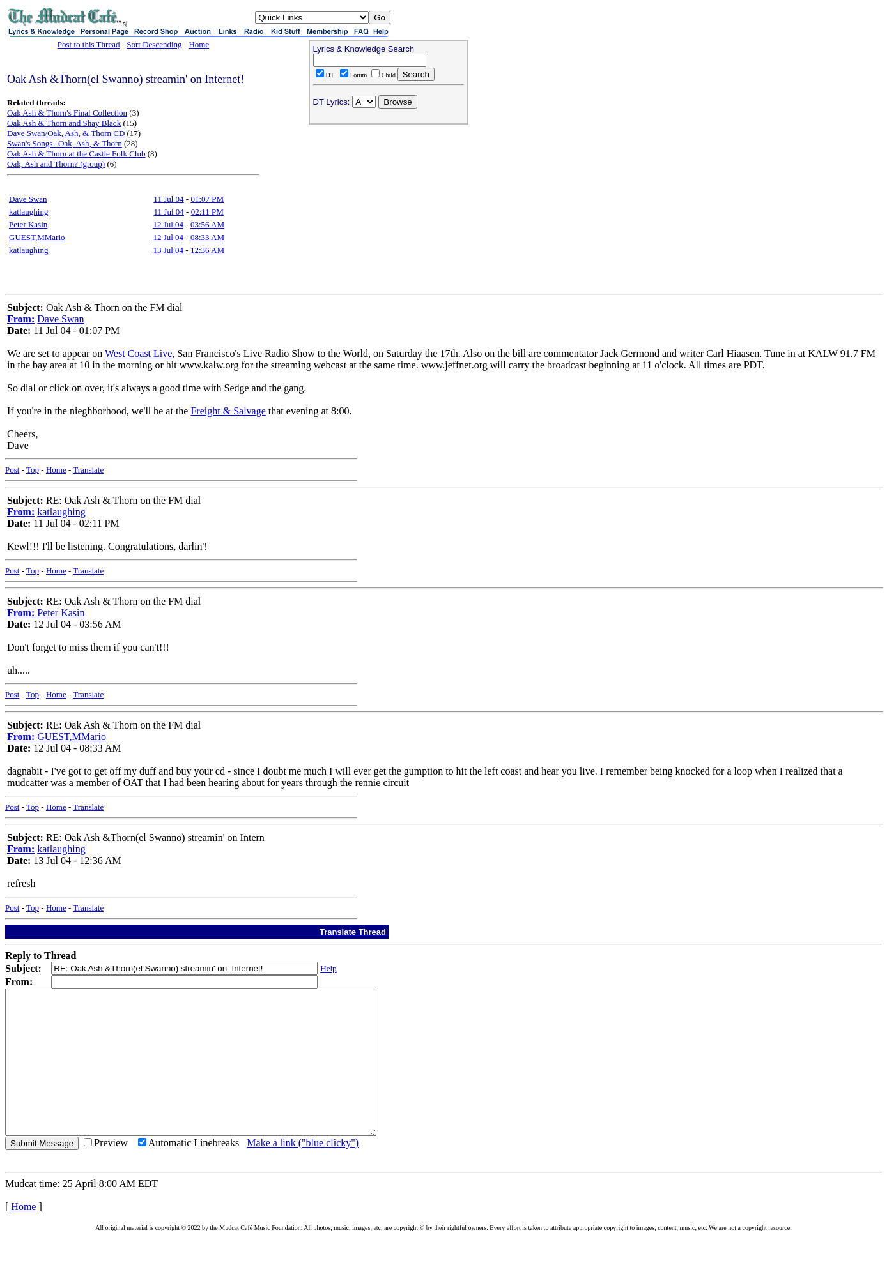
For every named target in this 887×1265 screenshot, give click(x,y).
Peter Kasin (28, 224)
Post (12, 469)
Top (32, 469)
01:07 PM (207, 199)
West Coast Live (138, 353)
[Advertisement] (388, 211)
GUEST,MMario (37, 237)
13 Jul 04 (168, 250)
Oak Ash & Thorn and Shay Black (64, 123)
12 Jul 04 (168, 224)
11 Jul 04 (168, 199)
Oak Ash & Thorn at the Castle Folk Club (76, 153)
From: (21, 319)
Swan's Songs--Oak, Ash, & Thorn (64, 143)
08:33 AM (207, 237)
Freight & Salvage (227, 410)
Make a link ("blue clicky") (303, 1171)
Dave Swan (28, 199)
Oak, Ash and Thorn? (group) (56, 164)
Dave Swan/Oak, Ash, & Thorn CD (66, 133)
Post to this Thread (89, 44)
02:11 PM (207, 211)
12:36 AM (207, 250)
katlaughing (28, 211)
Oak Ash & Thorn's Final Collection (67, 112)
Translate (88, 469)
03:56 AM (207, 224)
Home (199, 44)
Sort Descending (154, 44)
